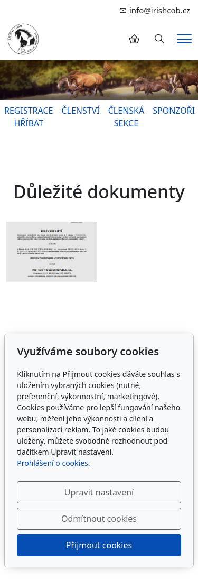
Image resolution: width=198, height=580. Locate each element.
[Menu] (184, 38)
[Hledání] (159, 39)
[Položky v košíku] (134, 39)
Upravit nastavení (99, 492)
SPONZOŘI (174, 110)
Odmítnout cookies (99, 518)
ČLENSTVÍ (80, 110)
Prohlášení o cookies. (53, 463)
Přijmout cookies (99, 545)
